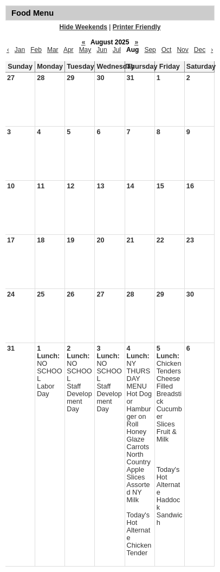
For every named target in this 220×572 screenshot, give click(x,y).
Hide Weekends (83, 27)
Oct (166, 50)
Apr (68, 50)
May (85, 50)
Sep (150, 50)
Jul (117, 50)
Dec (199, 50)
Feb (36, 50)
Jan (20, 50)
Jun (101, 50)
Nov (182, 50)
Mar (53, 50)
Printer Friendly (137, 27)
